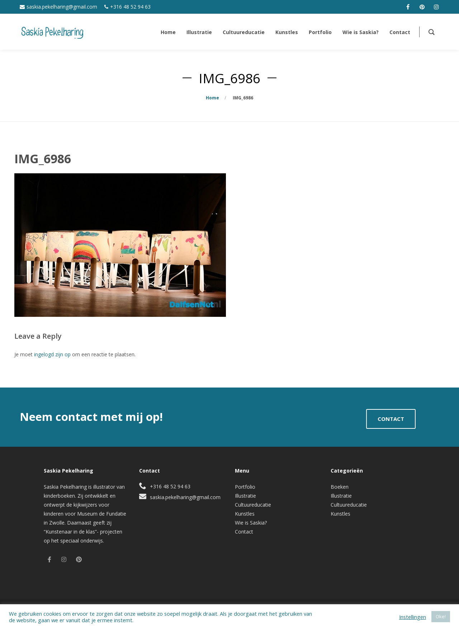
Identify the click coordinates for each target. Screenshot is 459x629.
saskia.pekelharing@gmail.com (62, 6)
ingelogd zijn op (52, 354)
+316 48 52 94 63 (130, 6)
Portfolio (245, 486)
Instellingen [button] (412, 617)
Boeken (340, 486)
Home (212, 98)
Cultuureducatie (253, 504)
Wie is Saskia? (251, 522)
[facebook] (408, 7)
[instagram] (436, 7)
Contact (244, 531)
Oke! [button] (441, 616)
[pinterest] (422, 7)
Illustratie (245, 495)
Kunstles (245, 513)
